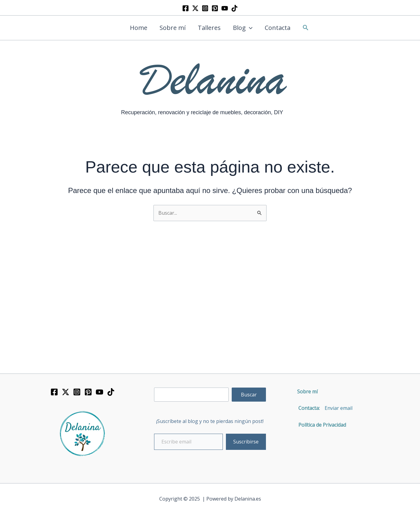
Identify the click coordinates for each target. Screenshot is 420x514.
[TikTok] (234, 8)
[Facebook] (185, 8)
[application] (249, 28)
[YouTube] (224, 8)
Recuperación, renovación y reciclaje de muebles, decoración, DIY (202, 112)
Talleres (209, 28)
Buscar (249, 394)
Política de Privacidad (319, 424)
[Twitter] (195, 8)
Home (138, 28)
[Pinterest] (215, 8)
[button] (306, 28)
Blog (242, 28)
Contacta (277, 28)
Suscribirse (246, 441)
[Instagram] (205, 8)
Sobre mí (173, 28)
